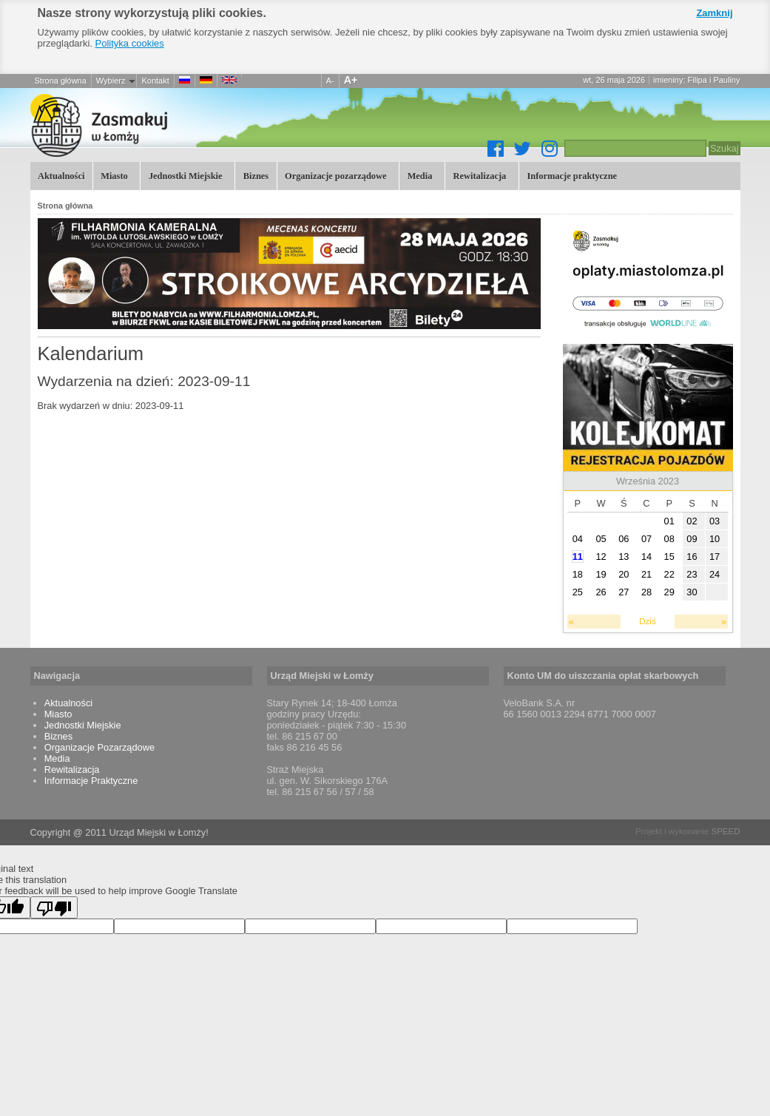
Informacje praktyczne (571, 175)
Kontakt (155, 80)
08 (669, 538)
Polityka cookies (129, 43)
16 (691, 556)
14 (646, 556)
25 (578, 592)
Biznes (256, 176)
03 (714, 521)
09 (691, 538)
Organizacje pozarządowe (334, 175)
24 (714, 574)
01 (669, 521)
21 (646, 574)
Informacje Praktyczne (91, 780)
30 (691, 592)
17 (714, 556)
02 (691, 521)
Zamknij (714, 12)
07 (646, 538)
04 (578, 538)
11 (578, 556)
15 (669, 556)
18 (578, 574)
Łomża (178, 125)
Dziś (647, 621)
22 (669, 574)
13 (623, 556)
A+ (351, 80)
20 (623, 574)
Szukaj (724, 148)
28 (646, 592)
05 (600, 538)
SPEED (725, 831)
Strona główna (61, 80)
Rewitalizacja (478, 175)
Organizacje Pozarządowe (99, 747)
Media (418, 175)
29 (669, 592)
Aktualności (61, 176)
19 (600, 574)
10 (714, 538)
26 (600, 592)
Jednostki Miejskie (183, 175)
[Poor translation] (54, 907)
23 (691, 574)
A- (330, 80)
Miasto (112, 175)
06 (623, 538)
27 (623, 592)
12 (600, 556)
